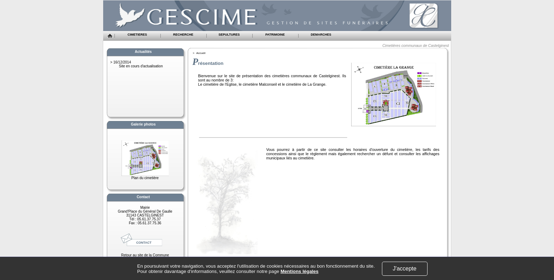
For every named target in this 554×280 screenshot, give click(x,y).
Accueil (201, 53)
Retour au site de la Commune (145, 255)
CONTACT (144, 242)
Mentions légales (299, 271)
